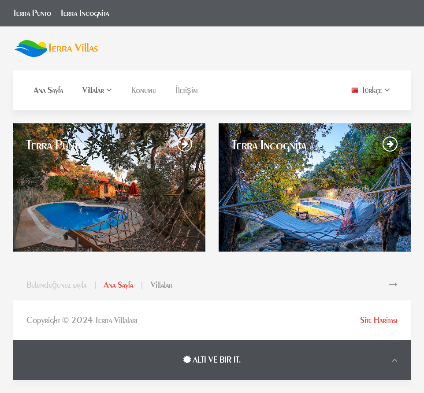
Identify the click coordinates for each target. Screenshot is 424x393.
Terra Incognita (84, 13)
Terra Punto (32, 13)
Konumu (143, 90)
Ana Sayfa (48, 90)
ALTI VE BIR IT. (212, 360)
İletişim (186, 90)
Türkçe (370, 90)
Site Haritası (379, 320)
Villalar (97, 90)
